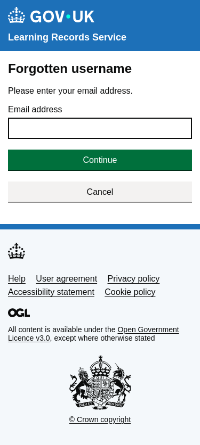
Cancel (100, 191)
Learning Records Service (67, 37)
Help (17, 278)
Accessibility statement (51, 291)
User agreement (66, 278)
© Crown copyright (100, 419)
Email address (35, 109)
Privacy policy (134, 278)
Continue (100, 159)
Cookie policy (130, 291)
